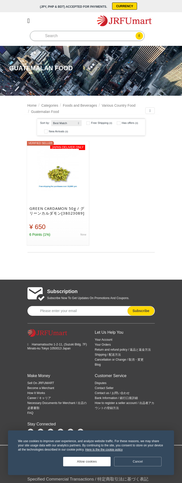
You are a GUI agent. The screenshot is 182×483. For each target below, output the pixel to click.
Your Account (103, 339)
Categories (49, 105)
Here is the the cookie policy (104, 449)
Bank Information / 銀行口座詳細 (116, 398)
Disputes (101, 383)
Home (32, 105)
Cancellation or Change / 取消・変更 (119, 359)
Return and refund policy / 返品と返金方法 (123, 349)
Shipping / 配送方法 (108, 354)
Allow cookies (87, 461)
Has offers (127, 123)
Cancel (138, 461)
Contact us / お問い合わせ (112, 393)
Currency (124, 6)
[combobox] (66, 122)
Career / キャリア (39, 398)
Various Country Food (118, 105)
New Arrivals (56, 131)
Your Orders (103, 344)
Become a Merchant (40, 388)
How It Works (36, 393)
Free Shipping (99, 123)
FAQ (30, 413)
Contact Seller (104, 388)
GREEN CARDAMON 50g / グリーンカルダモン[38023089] (56, 211)
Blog (98, 364)
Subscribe (141, 311)
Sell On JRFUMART (40, 383)
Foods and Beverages (80, 105)
